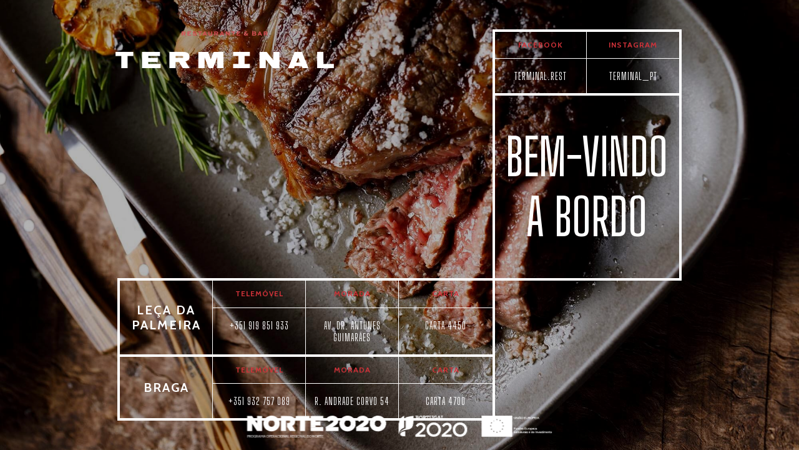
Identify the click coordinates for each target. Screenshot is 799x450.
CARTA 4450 (445, 325)
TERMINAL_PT (633, 76)
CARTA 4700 (446, 401)
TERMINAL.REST (540, 76)
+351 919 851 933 (259, 325)
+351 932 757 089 (259, 401)
